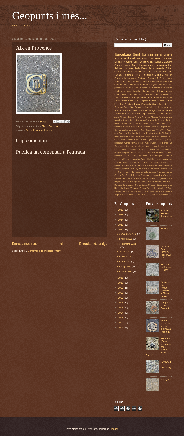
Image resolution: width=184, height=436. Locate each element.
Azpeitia (153, 120)
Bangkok (156, 88)
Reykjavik (134, 84)
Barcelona (122, 54)
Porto (137, 74)
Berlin (134, 65)
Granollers (157, 140)
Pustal (151, 166)
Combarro (123, 133)
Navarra (128, 61)
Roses (117, 169)
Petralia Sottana (156, 101)
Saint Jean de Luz (162, 104)
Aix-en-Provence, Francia (39, 130)
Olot (149, 159)
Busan (169, 88)
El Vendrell (140, 136)
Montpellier (159, 156)
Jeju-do (117, 97)
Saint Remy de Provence (138, 169)
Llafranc (117, 149)
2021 (121, 277)
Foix (123, 140)
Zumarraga (166, 195)
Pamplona (143, 101)
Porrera (135, 162)
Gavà (143, 140)
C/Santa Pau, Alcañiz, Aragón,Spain (166, 252)
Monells (126, 156)
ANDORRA (128, 88)
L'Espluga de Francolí (159, 143)
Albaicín (123, 117)
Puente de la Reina (122, 166)
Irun (170, 94)
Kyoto (147, 143)
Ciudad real (150, 130)
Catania (168, 91)
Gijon (150, 61)
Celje (142, 130)
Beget (116, 123)
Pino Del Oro (120, 162)
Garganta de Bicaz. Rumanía (165, 305)
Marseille (167, 71)
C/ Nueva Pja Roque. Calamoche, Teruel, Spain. (166, 289)
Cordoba (157, 133)
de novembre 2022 (127, 234)
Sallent (162, 169)
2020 (121, 282)
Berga (127, 65)
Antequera (146, 88)
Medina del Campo (139, 153)
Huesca (168, 78)
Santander (145, 84)
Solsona (143, 188)
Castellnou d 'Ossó (155, 91)
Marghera (126, 153)
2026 (121, 209)
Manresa (168, 149)
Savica (138, 185)
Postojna (156, 162)
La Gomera (128, 146)
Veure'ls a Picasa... (22, 25)
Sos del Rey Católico (156, 188)
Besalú (145, 123)
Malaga (151, 81)
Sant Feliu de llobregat (131, 175)
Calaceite (146, 127)
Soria (134, 110)
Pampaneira (167, 159)
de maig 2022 (124, 266)
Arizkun (126, 120)
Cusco (132, 94)
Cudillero (124, 94)
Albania (137, 88)
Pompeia (128, 74)
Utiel (152, 191)
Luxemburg (141, 149)
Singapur (152, 185)
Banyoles (161, 120)
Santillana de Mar (158, 182)
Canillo (169, 127)
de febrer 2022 (125, 271)
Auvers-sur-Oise (142, 120)
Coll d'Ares (160, 130)
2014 (121, 312)
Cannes (117, 130)
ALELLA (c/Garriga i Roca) (166, 267)
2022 (121, 229)
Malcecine (151, 149)
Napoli (159, 81)
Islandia (118, 81)
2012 (121, 322)
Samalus (152, 172)
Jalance (127, 143)
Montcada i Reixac (147, 156)
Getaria (142, 71)
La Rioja (135, 97)
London (143, 81)
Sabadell (124, 169)
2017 (121, 297)
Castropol (141, 78)
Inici (60, 244)
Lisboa (143, 97)
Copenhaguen (146, 65)
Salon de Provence (134, 172)
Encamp (156, 136)
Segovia (154, 84)
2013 (121, 317)
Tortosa (168, 110)
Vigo (144, 114)
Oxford (158, 159)
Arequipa (118, 120)
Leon (170, 146)
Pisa (129, 162)
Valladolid (136, 114)
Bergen (138, 123)
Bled (163, 123)
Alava (116, 117)
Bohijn (169, 123)
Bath (163, 88)
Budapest (118, 127)
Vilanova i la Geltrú (156, 114)
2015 (121, 307)
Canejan (162, 127)
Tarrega (151, 110)
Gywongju (168, 140)
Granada (164, 94)
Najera (143, 159)
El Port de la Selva (127, 136)
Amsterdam (147, 58)
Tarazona (142, 110)
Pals (136, 101)
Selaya (144, 185)
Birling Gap (155, 123)
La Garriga (133, 81)
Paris (137, 68)
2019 (121, 287)
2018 (121, 292)
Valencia (158, 61)
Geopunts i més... (49, 15)
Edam (156, 94)
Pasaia (117, 74)
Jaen (149, 71)
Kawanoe (135, 143)
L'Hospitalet (155, 54)
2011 (121, 327)
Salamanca (154, 169)
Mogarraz (118, 156)
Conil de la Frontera (144, 133)
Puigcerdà (146, 104)
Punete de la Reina (140, 166)
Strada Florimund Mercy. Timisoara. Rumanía (166, 326)
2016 (121, 302)
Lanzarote (162, 146)
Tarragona (147, 74)
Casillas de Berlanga (131, 130)
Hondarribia (161, 65)
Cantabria (167, 58)
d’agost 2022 (124, 251)
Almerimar (146, 117)
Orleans (118, 84)
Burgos (134, 127)
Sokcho (117, 110)
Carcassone (120, 71)
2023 (121, 224)
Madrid (168, 54)
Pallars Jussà (127, 101)
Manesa (160, 149)
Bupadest (127, 127)
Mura (169, 97)
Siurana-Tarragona (131, 188)
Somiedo (127, 110)
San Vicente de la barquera (158, 107)
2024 (121, 219)
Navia (117, 101)
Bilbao (168, 68)
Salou (126, 107)
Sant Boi (139, 54)
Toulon (117, 114)
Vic (139, 195)
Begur (131, 123)
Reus (144, 68)
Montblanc (134, 156)
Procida (164, 162)
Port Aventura (146, 162)
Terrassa (125, 191)
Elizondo (149, 136)
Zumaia (159, 74)
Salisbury (118, 107)
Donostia (149, 94)
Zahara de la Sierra (149, 195)
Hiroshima (118, 143)
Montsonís (127, 159)
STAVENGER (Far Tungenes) (166, 213)
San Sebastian (137, 107)
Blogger (114, 429)
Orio (153, 159)
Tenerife (160, 110)
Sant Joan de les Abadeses (152, 175)
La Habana (139, 146)
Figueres (132, 71)
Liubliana (128, 68)
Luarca (156, 97)
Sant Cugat (140, 61)
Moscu (163, 97)
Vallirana (168, 191)
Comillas (131, 133)
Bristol (127, 78)
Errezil (163, 136)
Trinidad (145, 191)
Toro (139, 191)
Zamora (168, 61)
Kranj (142, 143)
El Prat (160, 78)
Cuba (116, 94)
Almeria (138, 117)
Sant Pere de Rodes (132, 179)
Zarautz (118, 65)
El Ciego (165, 133)
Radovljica (167, 166)
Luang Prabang (129, 149)
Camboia (154, 127)
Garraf (137, 140)
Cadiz (134, 78)
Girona (136, 58)
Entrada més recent (26, 244)
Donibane (139, 94)
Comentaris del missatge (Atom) (44, 250)
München (136, 159)
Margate (117, 153)
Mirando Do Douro (164, 153)
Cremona (152, 78)
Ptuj (170, 162)
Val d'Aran (126, 114)
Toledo (157, 58)
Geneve (118, 61)
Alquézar (154, 117)
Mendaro (151, 153)
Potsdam (129, 104)
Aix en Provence (50, 126)
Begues (124, 123)
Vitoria (169, 114)
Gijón (149, 140)
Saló (146, 172)
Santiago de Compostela (140, 182)
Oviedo (126, 84)
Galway (129, 140)
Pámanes (159, 166)
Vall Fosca (159, 191)
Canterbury (119, 91)
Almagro (130, 117)
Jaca (125, 81)
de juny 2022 (124, 261)
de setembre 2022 (126, 243)
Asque (132, 120)
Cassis (129, 91)
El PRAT (165, 228)
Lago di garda (151, 146)
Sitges (159, 185)
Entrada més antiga (93, 244)
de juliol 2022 (124, 256)
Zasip (159, 195)
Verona (134, 195)
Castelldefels (139, 91)
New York (167, 81)
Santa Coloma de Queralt (154, 179)
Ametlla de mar (165, 117)
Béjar (140, 127)
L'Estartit (126, 97)
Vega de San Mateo (122, 195)
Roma (118, 58)
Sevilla (127, 58)
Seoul (151, 68)
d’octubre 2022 (125, 238)
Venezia (160, 68)
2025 (121, 214)
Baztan (169, 120)
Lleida (149, 97)
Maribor (158, 71)
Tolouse (133, 191)
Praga (137, 104)
